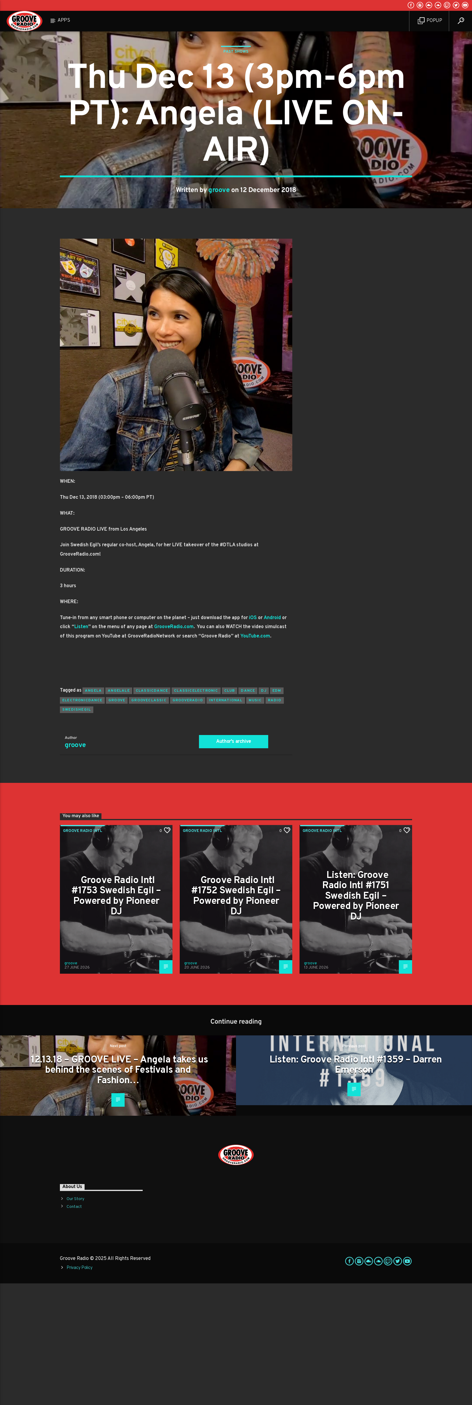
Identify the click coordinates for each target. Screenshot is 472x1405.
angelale (119, 812)
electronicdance (82, 822)
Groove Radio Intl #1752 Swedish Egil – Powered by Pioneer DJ (236, 1018)
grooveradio (187, 822)
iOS (253, 740)
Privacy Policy (79, 1389)
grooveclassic (148, 822)
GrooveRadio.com (174, 749)
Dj (263, 812)
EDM (276, 812)
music (255, 822)
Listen (81, 749)
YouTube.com (255, 758)
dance (248, 812)
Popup (430, 20)
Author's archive (233, 863)
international (226, 822)
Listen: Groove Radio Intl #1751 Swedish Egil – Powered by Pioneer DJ (356, 1018)
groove (219, 251)
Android (272, 740)
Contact (74, 1328)
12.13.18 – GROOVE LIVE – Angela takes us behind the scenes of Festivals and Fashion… (119, 1192)
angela (93, 812)
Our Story (75, 1320)
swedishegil (76, 831)
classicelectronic (196, 812)
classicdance (152, 812)
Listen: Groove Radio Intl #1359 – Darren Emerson (355, 1187)
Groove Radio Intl (82, 952)
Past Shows (235, 112)
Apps (63, 20)
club (229, 812)
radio (274, 822)
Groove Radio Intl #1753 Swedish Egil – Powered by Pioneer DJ (116, 1018)
